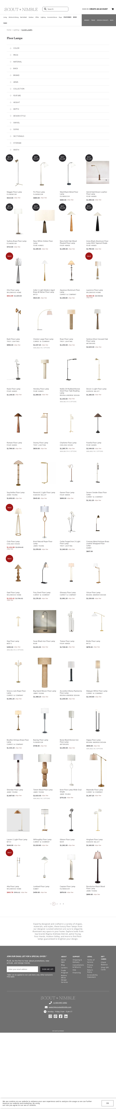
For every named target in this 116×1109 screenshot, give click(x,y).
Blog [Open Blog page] (63, 965)
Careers (64, 968)
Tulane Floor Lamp (67, 641)
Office (37, 17)
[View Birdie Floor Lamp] (97, 622)
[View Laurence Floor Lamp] (97, 270)
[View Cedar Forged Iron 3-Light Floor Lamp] (71, 522)
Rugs (60, 17)
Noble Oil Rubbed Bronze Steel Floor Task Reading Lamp (70, 391)
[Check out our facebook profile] (60, 1016)
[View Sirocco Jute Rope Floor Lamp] (18, 671)
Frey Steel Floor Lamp (41, 593)
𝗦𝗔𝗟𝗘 (5, 23)
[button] (112, 9)
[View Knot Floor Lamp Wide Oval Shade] (71, 770)
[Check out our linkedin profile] (66, 1016)
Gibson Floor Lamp (67, 840)
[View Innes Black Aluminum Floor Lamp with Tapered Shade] (97, 221)
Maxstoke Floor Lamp (94, 790)
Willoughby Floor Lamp (42, 840)
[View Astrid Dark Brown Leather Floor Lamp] (97, 172)
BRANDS (86, 20)
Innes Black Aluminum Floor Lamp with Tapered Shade (97, 242)
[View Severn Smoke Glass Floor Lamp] (97, 473)
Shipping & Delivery (77, 961)
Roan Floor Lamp (66, 339)
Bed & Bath (23, 17)
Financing (77, 973)
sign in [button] (85, 9)
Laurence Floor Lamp (94, 290)
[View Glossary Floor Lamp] (71, 573)
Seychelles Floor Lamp (16, 493)
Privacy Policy (90, 966)
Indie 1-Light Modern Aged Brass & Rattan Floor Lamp (44, 291)
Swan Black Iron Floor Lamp (44, 641)
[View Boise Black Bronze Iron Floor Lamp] (71, 720)
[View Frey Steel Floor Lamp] (44, 573)
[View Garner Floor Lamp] (71, 473)
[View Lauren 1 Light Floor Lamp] (18, 820)
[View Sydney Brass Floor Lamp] (18, 221)
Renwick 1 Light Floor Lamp (44, 493)
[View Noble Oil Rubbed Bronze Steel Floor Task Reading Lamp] (71, 369)
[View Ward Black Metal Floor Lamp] (71, 172)
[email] (22, 969)
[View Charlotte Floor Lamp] (71, 423)
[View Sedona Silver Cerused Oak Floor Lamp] (97, 319)
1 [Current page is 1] (53, 904)
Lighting (43, 17)
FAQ (74, 970)
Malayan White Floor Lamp (96, 691)
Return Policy (90, 971)
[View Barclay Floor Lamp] (44, 720)
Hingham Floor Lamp (94, 840)
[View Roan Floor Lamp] (71, 319)
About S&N (63, 961)
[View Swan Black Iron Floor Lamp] (44, 622)
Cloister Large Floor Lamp (43, 339)
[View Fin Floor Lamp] (44, 172)
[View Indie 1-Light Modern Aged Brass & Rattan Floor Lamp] (44, 270)
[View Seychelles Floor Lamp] (18, 473)
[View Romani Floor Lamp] (18, 423)
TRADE (93, 20)
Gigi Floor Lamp (13, 641)
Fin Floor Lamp (39, 192)
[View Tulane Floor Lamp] (71, 622)
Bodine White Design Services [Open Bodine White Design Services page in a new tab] (64, 978)
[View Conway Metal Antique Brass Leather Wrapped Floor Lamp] (97, 522)
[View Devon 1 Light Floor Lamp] (97, 369)
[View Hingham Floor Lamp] (97, 820)
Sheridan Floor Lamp (15, 790)
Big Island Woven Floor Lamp (44, 691)
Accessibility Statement (92, 976)
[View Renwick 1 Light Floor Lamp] (44, 473)
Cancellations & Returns (78, 966)
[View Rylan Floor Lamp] (18, 369)
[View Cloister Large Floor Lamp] (44, 319)
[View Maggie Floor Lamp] (18, 172)
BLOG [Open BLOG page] (111, 20)
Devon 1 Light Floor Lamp (96, 389)
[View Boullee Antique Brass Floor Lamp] (18, 720)
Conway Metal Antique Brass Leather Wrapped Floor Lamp (97, 543)
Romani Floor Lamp (14, 443)
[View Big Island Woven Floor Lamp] (44, 671)
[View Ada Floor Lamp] (18, 867)
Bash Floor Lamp (13, 339)
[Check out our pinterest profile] (55, 1016)
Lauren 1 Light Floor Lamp (17, 840)
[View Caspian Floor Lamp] (71, 867)
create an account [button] (99, 9)
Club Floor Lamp (13, 541)
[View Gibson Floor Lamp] (71, 820)
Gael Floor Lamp (13, 593)
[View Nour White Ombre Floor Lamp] (44, 221)
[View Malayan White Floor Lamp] (97, 671)
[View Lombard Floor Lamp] (44, 867)
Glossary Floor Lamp (68, 593)
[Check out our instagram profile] (50, 1016)
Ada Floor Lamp (13, 886)
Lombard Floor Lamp (41, 886)
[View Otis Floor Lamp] (18, 270)
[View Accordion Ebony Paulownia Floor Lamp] (71, 671)
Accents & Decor (52, 17)
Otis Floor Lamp (13, 290)
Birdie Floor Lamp (93, 641)
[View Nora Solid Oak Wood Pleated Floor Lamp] (71, 221)
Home (9, 30)
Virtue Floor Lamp (93, 593)
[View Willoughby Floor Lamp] (44, 820)
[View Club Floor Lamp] (18, 522)
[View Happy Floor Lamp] (97, 720)
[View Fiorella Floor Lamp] (97, 423)
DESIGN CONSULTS (102, 20)
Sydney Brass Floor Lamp (16, 241)
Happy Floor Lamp (93, 740)
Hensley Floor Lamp (41, 389)
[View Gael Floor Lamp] (18, 573)
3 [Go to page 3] (60, 904)
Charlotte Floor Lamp (68, 443)
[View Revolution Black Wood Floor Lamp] (97, 867)
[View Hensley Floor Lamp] (44, 369)
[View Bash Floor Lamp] (18, 319)
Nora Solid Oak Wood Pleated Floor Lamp (68, 242)
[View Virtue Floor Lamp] (97, 573)
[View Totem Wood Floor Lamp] (44, 770)
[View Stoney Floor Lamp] (44, 423)
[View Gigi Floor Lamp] (18, 622)
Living (5, 17)
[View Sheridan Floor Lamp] (18, 770)
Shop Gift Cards (105, 968)
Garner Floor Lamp (67, 493)
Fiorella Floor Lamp (93, 443)
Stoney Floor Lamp (40, 443)
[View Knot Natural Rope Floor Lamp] (44, 522)
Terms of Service (91, 961)
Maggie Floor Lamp (14, 192)
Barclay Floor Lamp (40, 740)
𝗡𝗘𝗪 (75, 17)
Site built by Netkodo (58, 1031)
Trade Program (64, 971)
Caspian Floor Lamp (67, 886)
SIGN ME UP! (48, 969)
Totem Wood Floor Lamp (43, 790)
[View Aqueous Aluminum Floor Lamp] (71, 270)
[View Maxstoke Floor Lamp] (97, 770)
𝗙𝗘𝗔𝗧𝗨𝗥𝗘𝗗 (67, 17)
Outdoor (31, 17)
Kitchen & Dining (14, 17)
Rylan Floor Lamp (13, 389)
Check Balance (104, 963)
